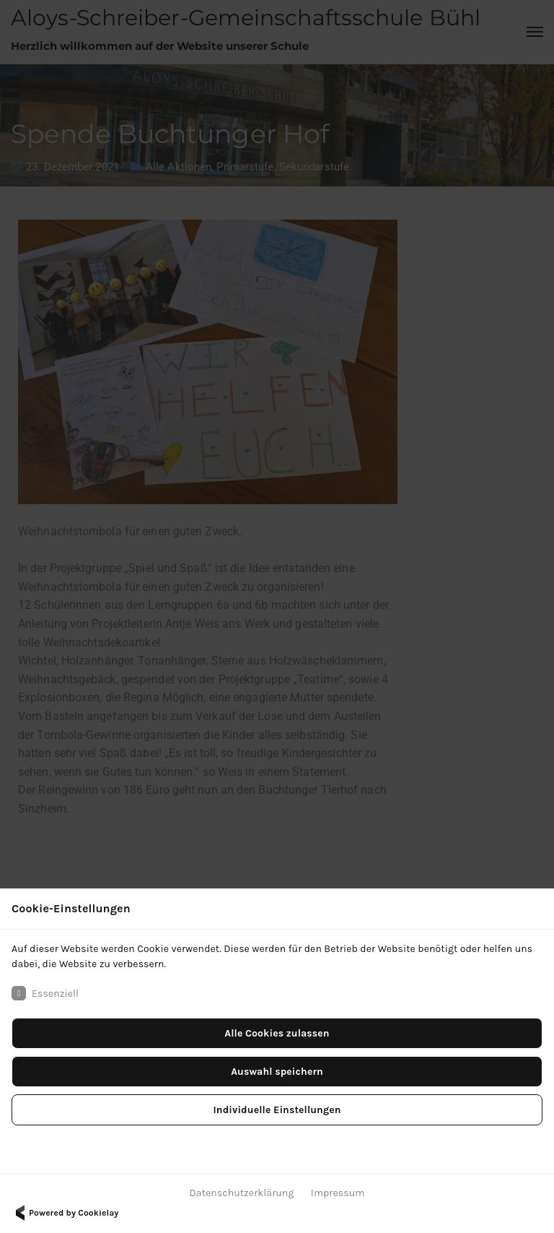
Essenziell (45, 993)
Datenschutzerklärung (242, 1193)
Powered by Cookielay (65, 1212)
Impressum (338, 1193)
